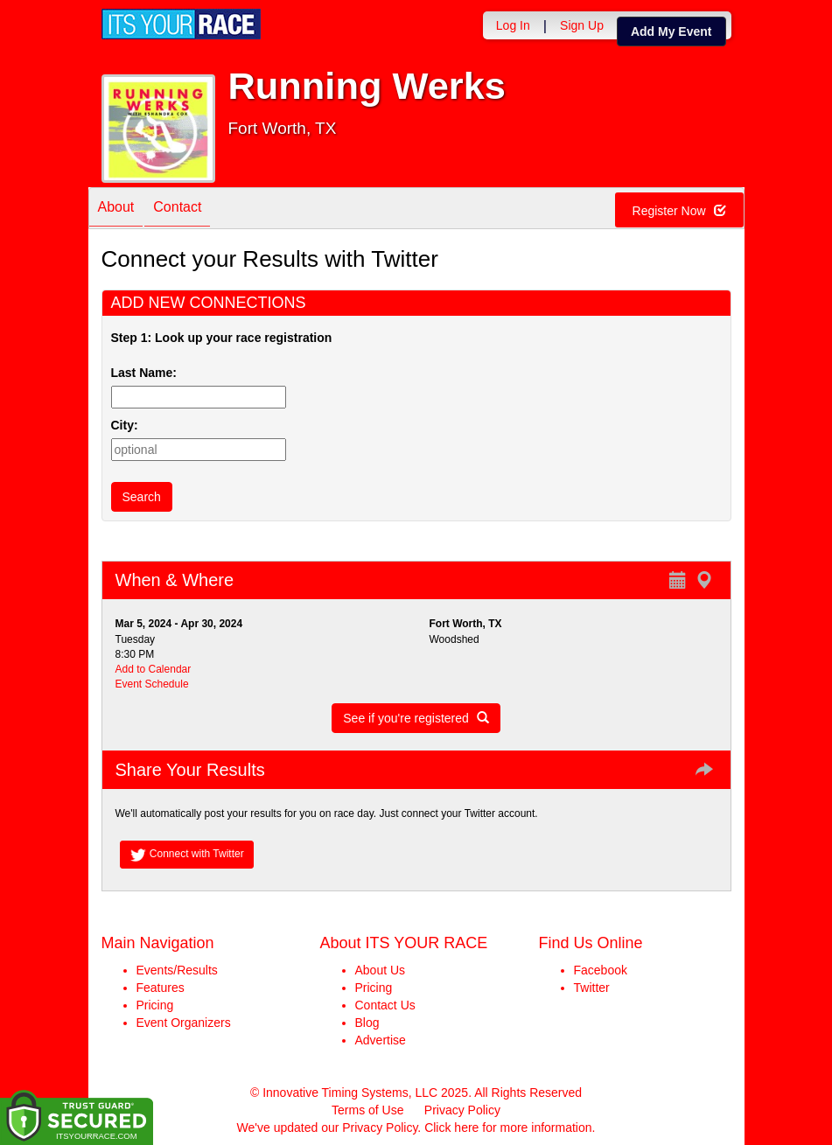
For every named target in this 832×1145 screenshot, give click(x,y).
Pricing (155, 1005)
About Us (380, 970)
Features (160, 988)
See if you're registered (415, 718)
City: (124, 425)
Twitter (592, 988)
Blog (367, 1023)
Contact (177, 209)
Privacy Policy (462, 1110)
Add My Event (671, 31)
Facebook (600, 970)
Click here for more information (507, 1128)
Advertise (380, 1040)
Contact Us (385, 1005)
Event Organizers (183, 1023)
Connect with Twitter (186, 854)
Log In (513, 25)
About (116, 209)
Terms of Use (367, 1110)
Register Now (679, 211)
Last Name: (147, 373)
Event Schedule (152, 684)
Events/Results (177, 970)
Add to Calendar (153, 669)
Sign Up (582, 25)
